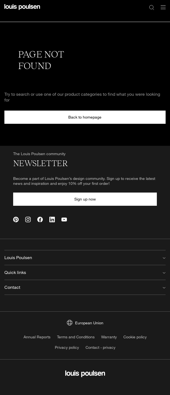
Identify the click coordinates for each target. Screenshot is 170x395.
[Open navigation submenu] (161, 10)
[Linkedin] (52, 219)
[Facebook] (40, 219)
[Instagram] (28, 219)
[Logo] (22, 10)
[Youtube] (64, 219)
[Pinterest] (16, 219)
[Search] (151, 7)
